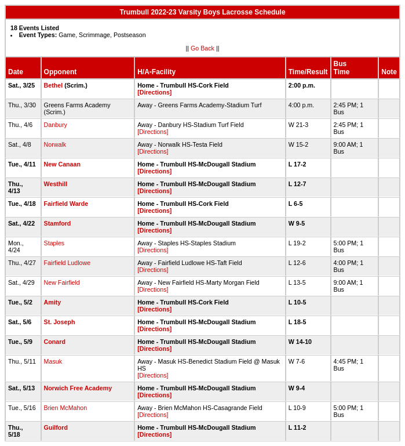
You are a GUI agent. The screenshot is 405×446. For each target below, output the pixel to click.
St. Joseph (59, 321)
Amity (52, 302)
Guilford (56, 427)
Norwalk (55, 144)
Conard (54, 341)
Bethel (53, 85)
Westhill (56, 183)
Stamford (57, 223)
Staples (54, 243)
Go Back (202, 48)
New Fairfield (62, 282)
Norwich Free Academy (78, 388)
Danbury (55, 124)
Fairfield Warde (66, 203)
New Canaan (62, 164)
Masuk (53, 361)
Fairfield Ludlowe (67, 262)
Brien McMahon (65, 407)
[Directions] (154, 92)
